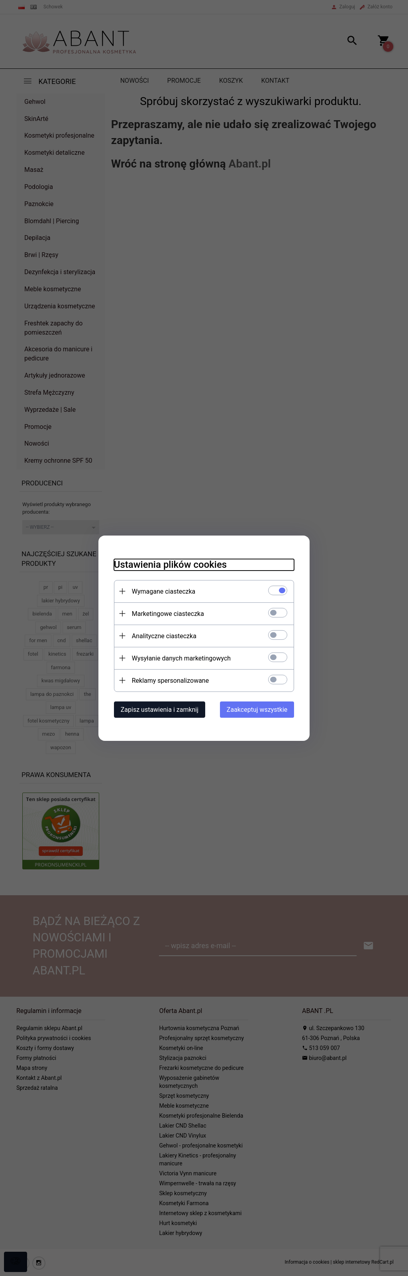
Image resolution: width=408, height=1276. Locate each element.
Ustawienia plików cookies (168, 564)
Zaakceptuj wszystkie (258, 709)
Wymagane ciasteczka (162, 591)
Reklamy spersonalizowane (168, 680)
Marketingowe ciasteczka (166, 613)
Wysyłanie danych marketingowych (179, 658)
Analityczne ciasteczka (162, 635)
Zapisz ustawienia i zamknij (158, 709)
